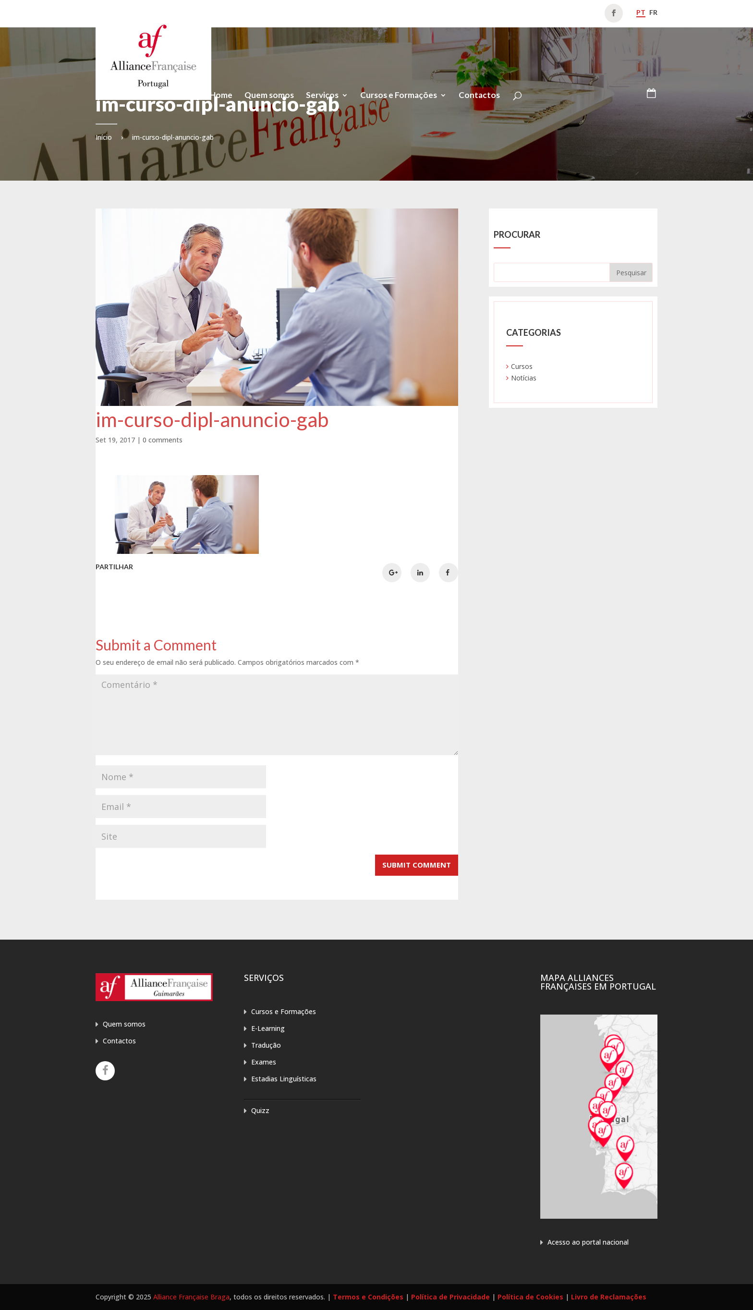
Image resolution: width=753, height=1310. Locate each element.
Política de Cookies (530, 1296)
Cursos (522, 366)
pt (640, 12)
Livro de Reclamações (608, 1296)
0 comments (162, 439)
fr (653, 12)
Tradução (266, 1045)
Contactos (479, 96)
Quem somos (269, 96)
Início (104, 137)
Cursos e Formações (398, 96)
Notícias (523, 377)
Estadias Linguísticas (283, 1078)
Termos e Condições (368, 1296)
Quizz (260, 1110)
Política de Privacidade (450, 1296)
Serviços (322, 96)
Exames (263, 1061)
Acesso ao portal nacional (588, 1242)
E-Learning (268, 1028)
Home (221, 96)
